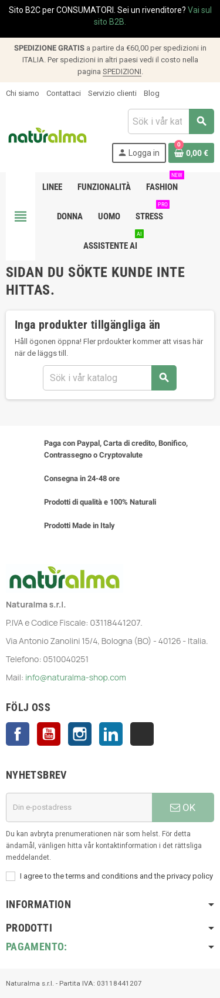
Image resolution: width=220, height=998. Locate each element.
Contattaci (63, 93)
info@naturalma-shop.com (75, 677)
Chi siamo (22, 93)
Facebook (17, 734)
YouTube (48, 734)
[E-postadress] (79, 807)
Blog (152, 93)
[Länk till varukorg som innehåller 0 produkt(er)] (191, 153)
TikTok (142, 734)
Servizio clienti (112, 93)
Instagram (80, 734)
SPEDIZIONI (122, 71)
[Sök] (171, 121)
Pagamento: (36, 946)
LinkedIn (111, 734)
